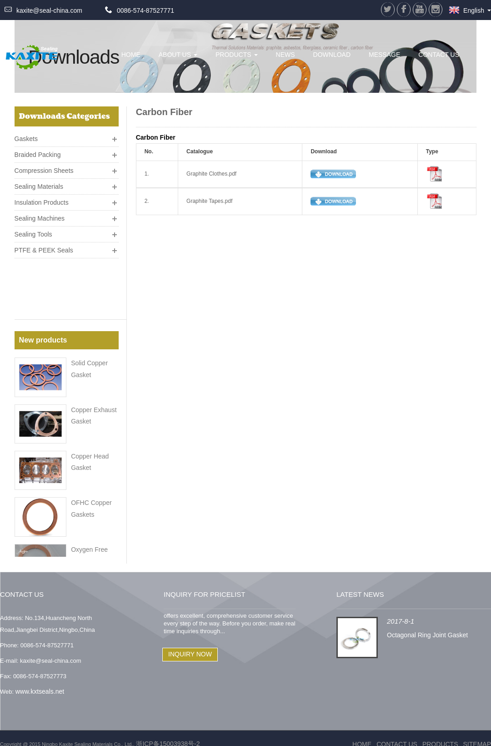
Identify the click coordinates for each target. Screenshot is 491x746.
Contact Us (438, 54)
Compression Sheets (44, 167)
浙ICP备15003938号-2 (167, 732)
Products (236, 54)
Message (384, 54)
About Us (178, 54)
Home (361, 732)
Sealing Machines (40, 214)
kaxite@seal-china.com (49, 10)
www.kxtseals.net (39, 679)
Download (332, 54)
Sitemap (477, 732)
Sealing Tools (33, 230)
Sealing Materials (39, 182)
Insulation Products (42, 198)
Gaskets (26, 135)
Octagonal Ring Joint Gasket (427, 622)
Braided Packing (38, 151)
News (285, 54)
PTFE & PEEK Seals (44, 246)
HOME (130, 54)
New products (43, 282)
